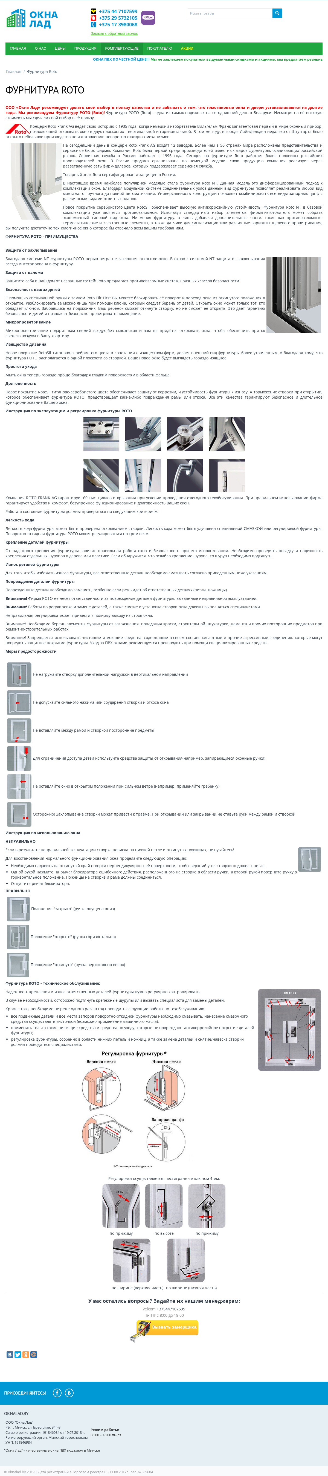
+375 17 (118, 24)
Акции (187, 48)
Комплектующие (121, 48)
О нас (40, 48)
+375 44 (118, 11)
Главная (18, 48)
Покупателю (159, 48)
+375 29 (118, 18)
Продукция (85, 48)
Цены (60, 48)
